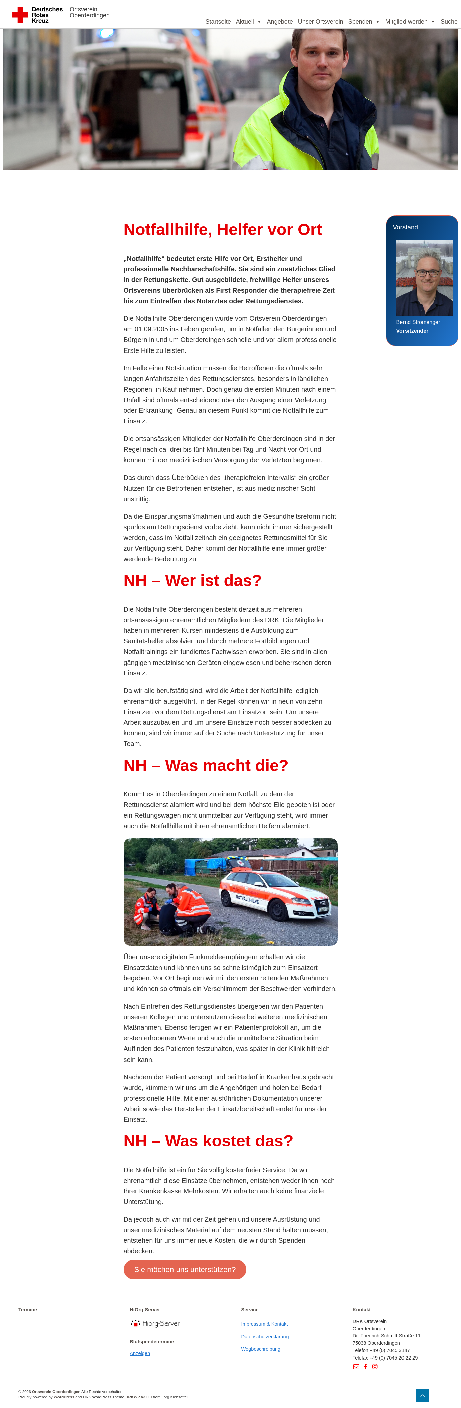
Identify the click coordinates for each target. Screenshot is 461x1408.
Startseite (218, 21)
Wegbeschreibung (261, 1349)
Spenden (364, 21)
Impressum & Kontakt (264, 1324)
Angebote (280, 21)
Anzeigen (140, 1353)
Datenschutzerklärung (265, 1336)
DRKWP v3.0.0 (138, 1397)
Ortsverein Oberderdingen (90, 12)
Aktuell (249, 21)
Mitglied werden (410, 21)
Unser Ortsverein (320, 21)
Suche (449, 21)
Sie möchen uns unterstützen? (185, 1269)
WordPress (64, 1397)
